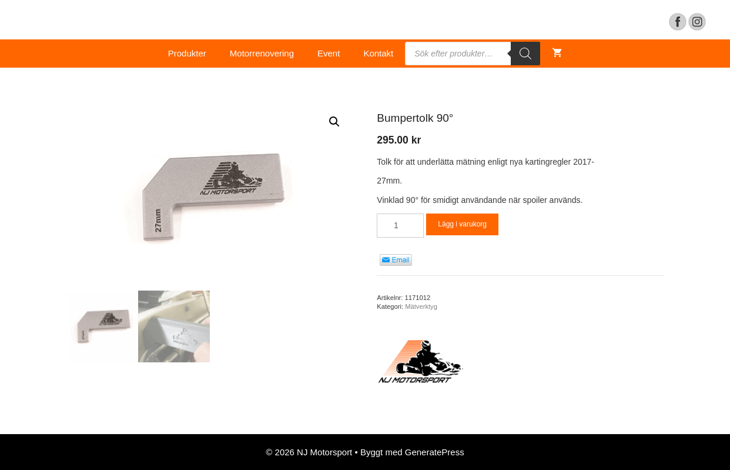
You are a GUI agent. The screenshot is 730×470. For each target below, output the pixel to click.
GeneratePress (434, 452)
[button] (334, 121)
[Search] (525, 53)
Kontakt (378, 53)
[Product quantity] (400, 226)
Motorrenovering (262, 53)
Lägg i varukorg (462, 224)
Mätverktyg (421, 306)
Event (328, 53)
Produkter (187, 53)
